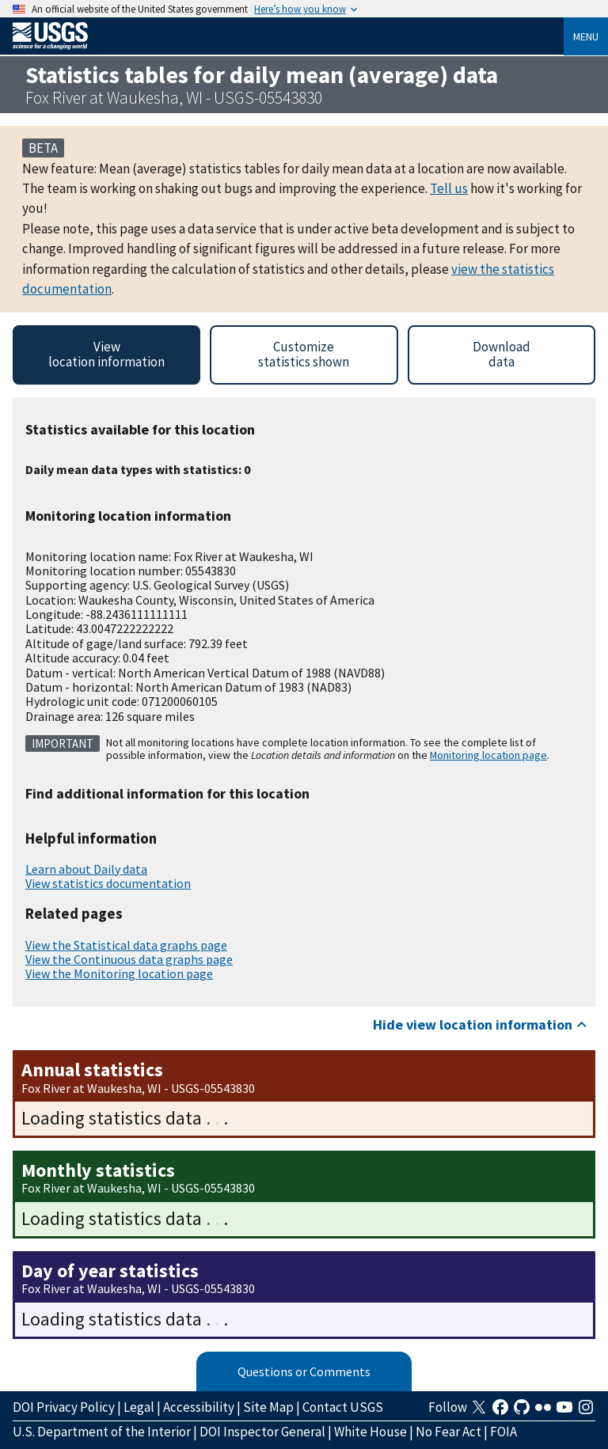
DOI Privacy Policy (64, 1407)
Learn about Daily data (86, 869)
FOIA (503, 1431)
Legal (139, 1407)
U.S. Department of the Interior (102, 1431)
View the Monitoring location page (119, 973)
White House (370, 1431)
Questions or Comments (304, 1371)
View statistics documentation (108, 883)
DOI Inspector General (262, 1431)
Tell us (449, 188)
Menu (585, 36)
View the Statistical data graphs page (126, 945)
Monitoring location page (488, 755)
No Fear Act (448, 1431)
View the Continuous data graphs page (129, 959)
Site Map (268, 1407)
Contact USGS (342, 1407)
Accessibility (198, 1407)
